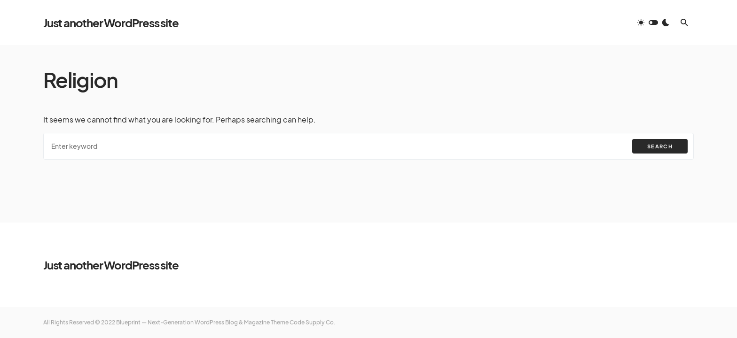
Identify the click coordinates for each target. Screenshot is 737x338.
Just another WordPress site (111, 22)
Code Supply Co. (313, 322)
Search (660, 146)
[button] (653, 22)
